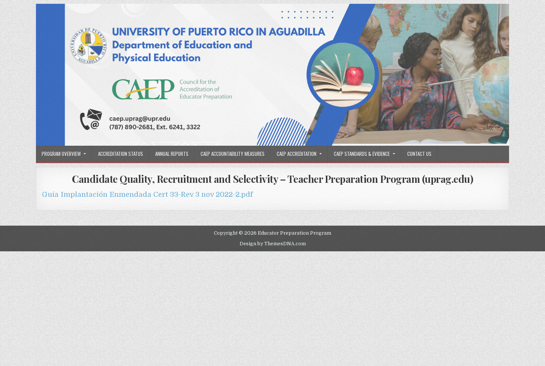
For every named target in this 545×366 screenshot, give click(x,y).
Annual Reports (171, 153)
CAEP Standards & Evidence (362, 153)
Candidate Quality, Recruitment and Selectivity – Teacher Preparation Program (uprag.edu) (272, 178)
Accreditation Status (120, 153)
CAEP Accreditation (296, 153)
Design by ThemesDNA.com (273, 243)
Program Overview (61, 153)
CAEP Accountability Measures (233, 153)
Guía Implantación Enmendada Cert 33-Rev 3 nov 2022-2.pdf (147, 194)
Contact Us (419, 153)
